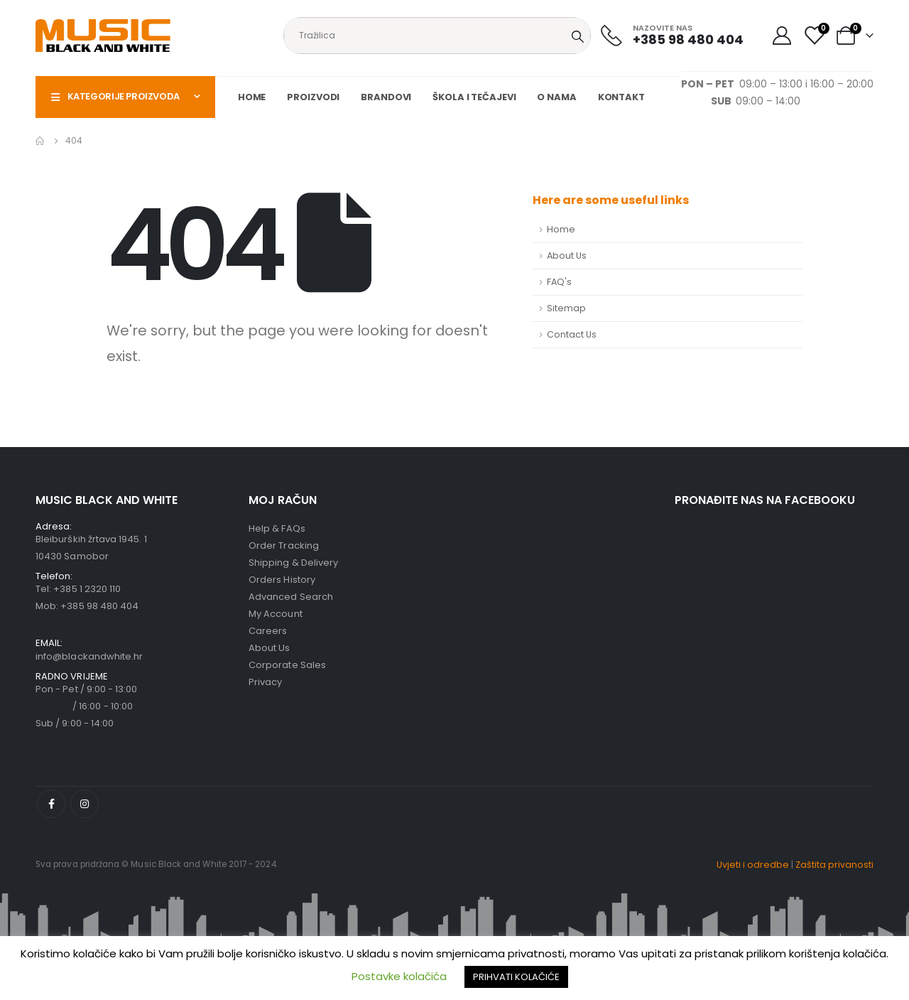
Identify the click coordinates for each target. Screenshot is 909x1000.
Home (252, 97)
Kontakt (621, 97)
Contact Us (572, 334)
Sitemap (566, 308)
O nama (556, 97)
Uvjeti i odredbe (753, 865)
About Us (567, 255)
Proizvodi (313, 97)
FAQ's (559, 282)
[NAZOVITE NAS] (672, 35)
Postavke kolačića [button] (399, 976)
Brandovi (386, 97)
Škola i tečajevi (474, 97)
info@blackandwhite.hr (89, 656)
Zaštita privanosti (834, 865)
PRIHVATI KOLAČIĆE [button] (516, 977)
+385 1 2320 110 (87, 589)
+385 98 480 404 (99, 606)
